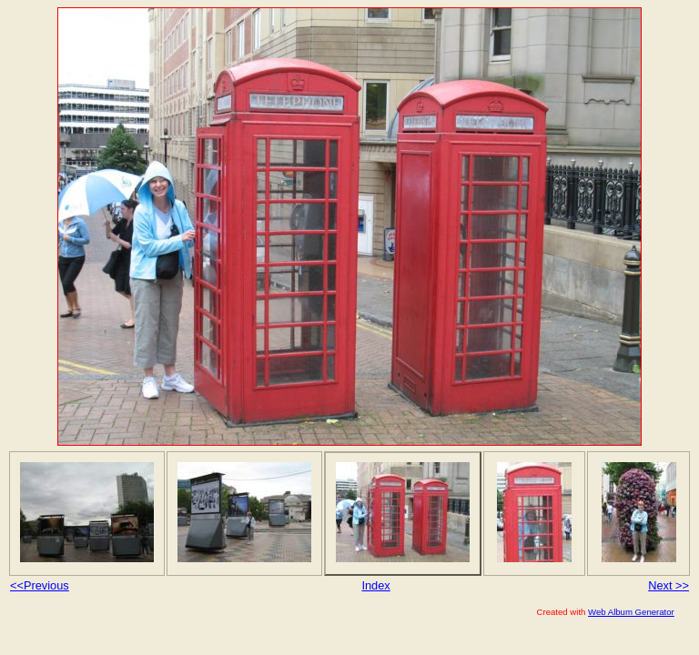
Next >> (668, 585)
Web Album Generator (631, 612)
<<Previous (39, 585)
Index (375, 585)
